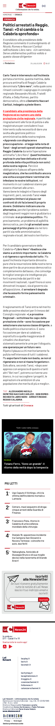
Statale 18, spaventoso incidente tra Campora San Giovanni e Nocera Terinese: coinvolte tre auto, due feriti (29, 539)
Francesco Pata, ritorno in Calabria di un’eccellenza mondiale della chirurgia (25, 523)
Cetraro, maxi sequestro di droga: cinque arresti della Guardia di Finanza (29, 509)
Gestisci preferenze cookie (13, 723)
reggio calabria (12, 399)
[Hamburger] (4, 5)
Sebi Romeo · (42, 394)
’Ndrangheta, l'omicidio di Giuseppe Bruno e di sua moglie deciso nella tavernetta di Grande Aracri (29, 556)
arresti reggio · (38, 396)
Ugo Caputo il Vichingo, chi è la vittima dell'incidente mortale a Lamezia (28, 495)
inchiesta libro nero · (15, 396)
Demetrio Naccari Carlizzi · (19, 394)
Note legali (18, 721)
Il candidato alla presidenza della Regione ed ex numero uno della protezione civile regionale (23, 114)
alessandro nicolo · (21, 391)
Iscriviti (43, 599)
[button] (48, 16)
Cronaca (18, 15)
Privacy (7, 721)
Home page (7, 15)
